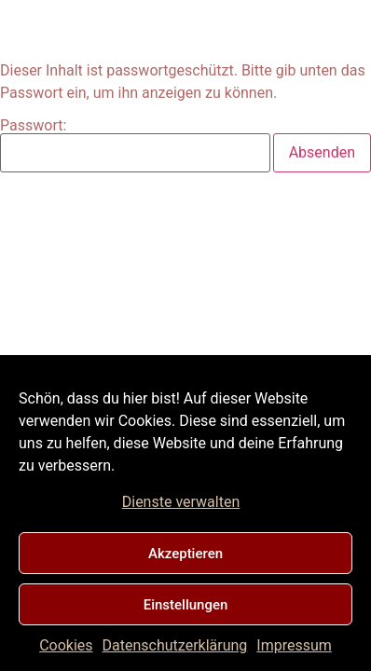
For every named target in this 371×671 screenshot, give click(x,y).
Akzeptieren (185, 553)
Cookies (65, 645)
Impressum (294, 645)
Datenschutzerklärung (175, 645)
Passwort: (135, 145)
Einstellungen (186, 604)
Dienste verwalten (181, 502)
